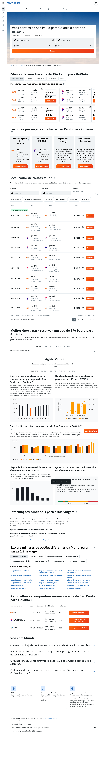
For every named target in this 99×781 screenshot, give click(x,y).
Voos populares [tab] (58, 561)
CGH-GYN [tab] (48, 346)
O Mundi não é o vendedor (54, 724)
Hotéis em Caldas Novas (47, 585)
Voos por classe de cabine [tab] (76, 561)
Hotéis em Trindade (74, 588)
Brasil (16, 65)
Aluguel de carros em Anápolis (21, 575)
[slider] (97, 194)
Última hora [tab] (52, 79)
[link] (20, 166)
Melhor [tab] (29, 79)
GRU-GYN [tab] (39, 346)
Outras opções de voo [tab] (54, 556)
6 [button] (90, 320)
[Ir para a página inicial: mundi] (13, 3)
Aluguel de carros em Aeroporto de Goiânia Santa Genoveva (51, 572)
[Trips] (3, 30)
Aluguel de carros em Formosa (49, 580)
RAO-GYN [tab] (67, 346)
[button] (3, 3)
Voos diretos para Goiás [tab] (41, 561)
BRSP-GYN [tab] (34, 371)
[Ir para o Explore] (3, 25)
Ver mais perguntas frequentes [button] (40, 540)
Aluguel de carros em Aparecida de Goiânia (79, 576)
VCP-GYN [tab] (58, 346)
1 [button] (74, 320)
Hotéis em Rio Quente (46, 588)
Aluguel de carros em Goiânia (20, 571)
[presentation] (23, 32)
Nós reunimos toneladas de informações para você (54, 727)
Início (11, 65)
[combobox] (39, 36)
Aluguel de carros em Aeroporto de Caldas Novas (79, 572)
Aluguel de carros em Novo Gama (78, 580)
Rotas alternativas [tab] (72, 556)
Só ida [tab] (62, 79)
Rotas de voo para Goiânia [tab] (20, 561)
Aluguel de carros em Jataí (48, 583)
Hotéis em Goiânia (17, 585)
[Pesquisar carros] (3, 17)
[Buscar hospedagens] (3, 13)
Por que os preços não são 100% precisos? (54, 731)
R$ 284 (17, 32)
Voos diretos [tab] (40, 79)
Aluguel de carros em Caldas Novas (50, 575)
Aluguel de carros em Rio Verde (21, 580)
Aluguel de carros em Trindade (77, 583)
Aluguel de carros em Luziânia (21, 583)
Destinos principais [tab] (36, 556)
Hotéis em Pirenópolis (18, 588)
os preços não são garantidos (50, 718)
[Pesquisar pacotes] (3, 21)
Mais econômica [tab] (17, 79)
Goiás (21, 65)
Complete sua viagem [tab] (19, 556)
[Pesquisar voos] (3, 9)
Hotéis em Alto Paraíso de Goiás (78, 585)
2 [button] (78, 320)
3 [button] (82, 320)
